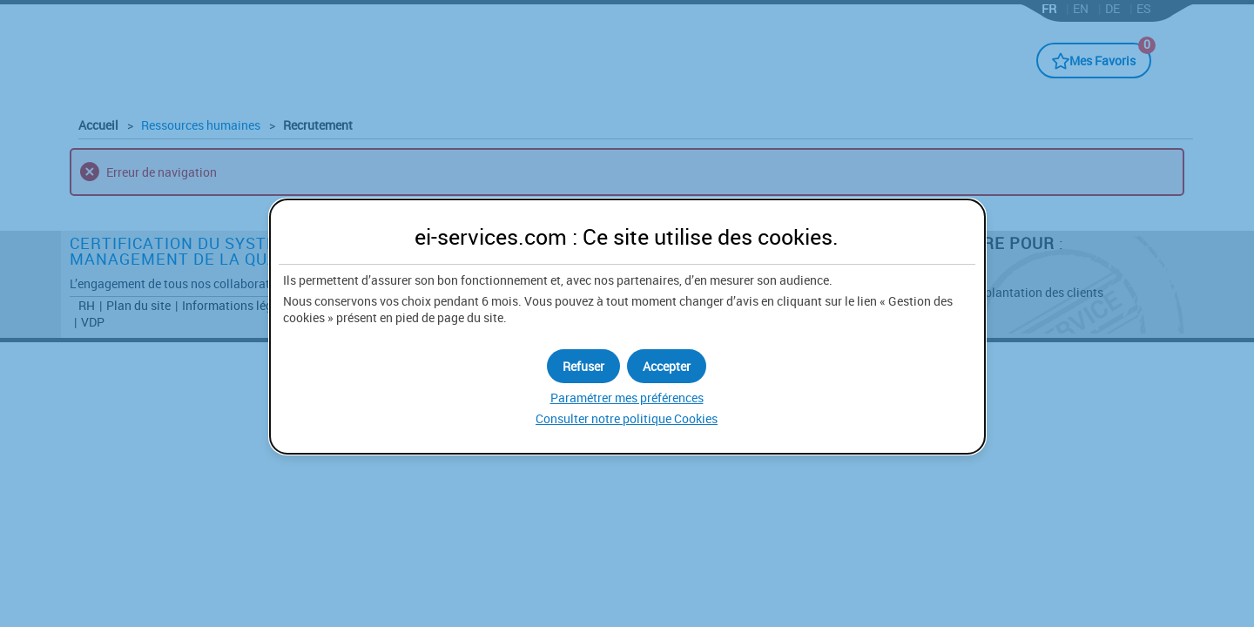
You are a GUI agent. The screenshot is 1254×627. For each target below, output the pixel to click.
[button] (666, 366)
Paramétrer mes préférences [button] (627, 397)
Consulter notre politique (627, 418)
